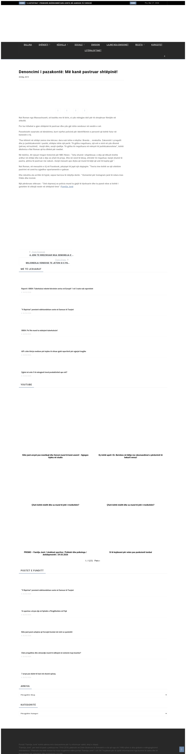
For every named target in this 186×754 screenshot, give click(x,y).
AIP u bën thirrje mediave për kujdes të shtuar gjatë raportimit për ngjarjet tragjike (53, 351)
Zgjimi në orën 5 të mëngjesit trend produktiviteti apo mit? (44, 372)
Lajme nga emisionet (118, 45)
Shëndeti (43, 45)
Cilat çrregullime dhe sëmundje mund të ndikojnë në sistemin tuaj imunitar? (51, 653)
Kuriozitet (156, 45)
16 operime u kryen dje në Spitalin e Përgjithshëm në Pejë (44, 611)
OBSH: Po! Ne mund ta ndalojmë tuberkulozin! (39, 330)
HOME (22, 3)
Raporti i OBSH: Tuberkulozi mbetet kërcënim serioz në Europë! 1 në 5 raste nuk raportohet (57, 289)
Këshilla (61, 45)
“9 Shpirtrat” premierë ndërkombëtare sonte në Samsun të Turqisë (59, 3)
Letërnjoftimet (93, 50)
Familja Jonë (67, 186)
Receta (139, 45)
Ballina (28, 45)
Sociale (79, 45)
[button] (55, 436)
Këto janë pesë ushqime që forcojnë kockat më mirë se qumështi (46, 632)
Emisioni (95, 45)
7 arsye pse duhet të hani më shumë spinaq (38, 674)
